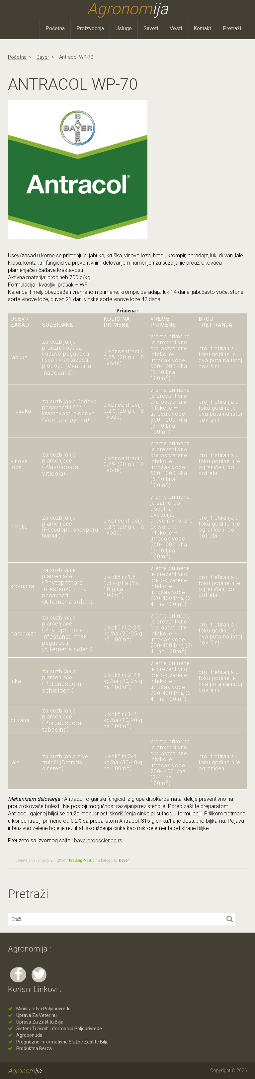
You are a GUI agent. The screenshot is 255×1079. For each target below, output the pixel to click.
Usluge (124, 28)
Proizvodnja (90, 28)
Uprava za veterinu (36, 1015)
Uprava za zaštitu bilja (39, 1022)
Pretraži (232, 28)
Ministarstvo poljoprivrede (43, 1008)
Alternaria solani (67, 601)
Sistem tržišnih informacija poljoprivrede (59, 1028)
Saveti (150, 28)
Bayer (43, 57)
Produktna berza (34, 1048)
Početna (55, 28)
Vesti (176, 28)
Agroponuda (29, 1035)
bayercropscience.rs (98, 840)
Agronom (127, 9)
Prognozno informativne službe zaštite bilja (62, 1041)
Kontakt (202, 28)
